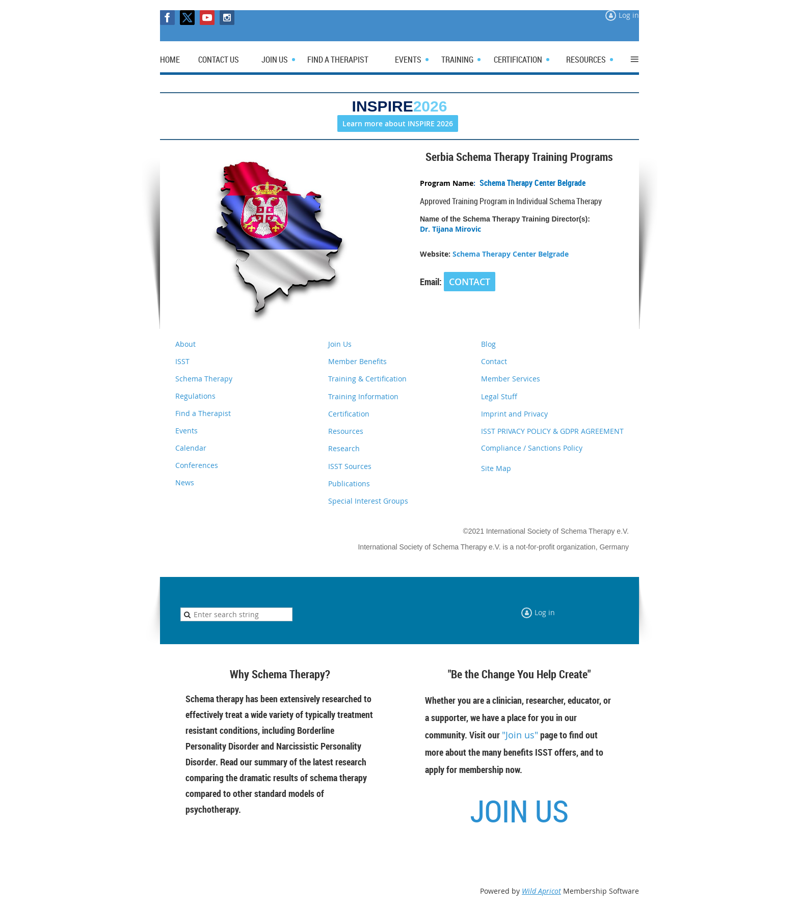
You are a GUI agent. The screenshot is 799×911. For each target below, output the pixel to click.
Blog (488, 344)
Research (344, 448)
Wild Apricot (541, 891)
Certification (348, 414)
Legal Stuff (499, 396)
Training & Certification (367, 378)
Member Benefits (357, 361)
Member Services (510, 378)
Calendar (190, 448)
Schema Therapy (203, 378)
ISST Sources (349, 466)
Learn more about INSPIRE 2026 (397, 123)
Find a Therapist (203, 413)
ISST (182, 361)
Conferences (196, 465)
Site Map (496, 468)
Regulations (195, 396)
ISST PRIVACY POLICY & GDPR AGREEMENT (552, 431)
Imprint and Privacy (514, 414)
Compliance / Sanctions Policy (531, 448)
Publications (349, 483)
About (185, 344)
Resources (345, 431)
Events (186, 430)
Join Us (340, 344)
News (184, 482)
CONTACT (469, 281)
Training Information (363, 396)
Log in (629, 15)
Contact (494, 361)
